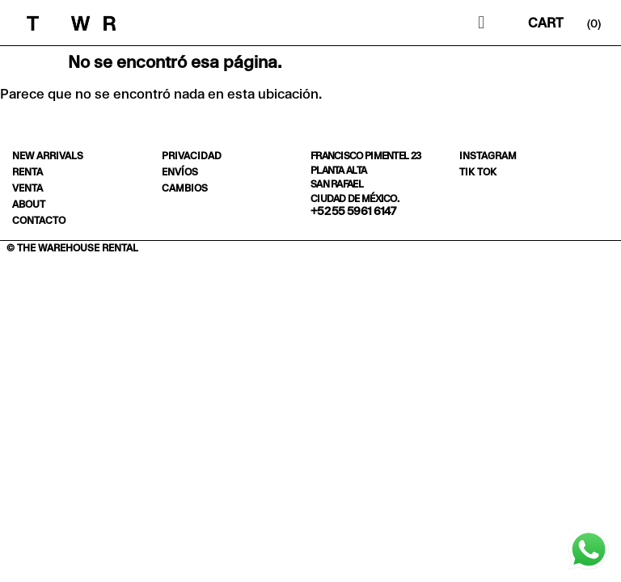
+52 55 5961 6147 (353, 211)
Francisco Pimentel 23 (365, 156)
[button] (481, 23)
